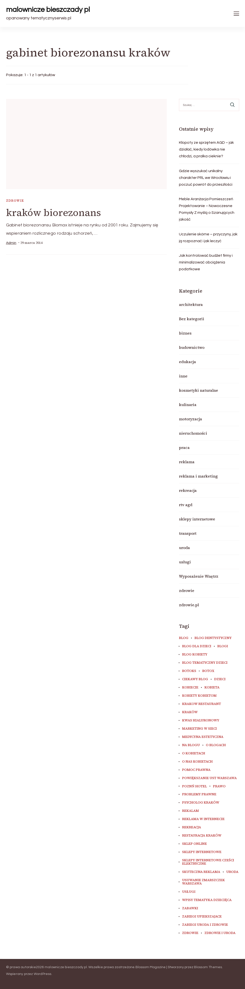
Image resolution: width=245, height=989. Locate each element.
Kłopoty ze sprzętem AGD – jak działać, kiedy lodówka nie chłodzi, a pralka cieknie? (206, 149)
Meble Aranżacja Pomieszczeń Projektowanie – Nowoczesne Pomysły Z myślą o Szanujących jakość (206, 209)
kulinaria (187, 404)
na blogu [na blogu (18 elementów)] (191, 745)
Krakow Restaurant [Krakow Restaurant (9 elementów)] (201, 704)
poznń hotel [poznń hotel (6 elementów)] (194, 786)
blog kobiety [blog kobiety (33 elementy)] (194, 654)
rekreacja (188, 490)
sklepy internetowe (197, 519)
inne (183, 376)
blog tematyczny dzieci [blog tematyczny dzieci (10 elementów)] (205, 662)
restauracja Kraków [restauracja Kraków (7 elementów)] (201, 835)
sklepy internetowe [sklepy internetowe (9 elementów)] (201, 852)
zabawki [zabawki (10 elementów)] (190, 908)
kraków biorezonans (53, 212)
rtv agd (185, 504)
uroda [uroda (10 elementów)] (232, 872)
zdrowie (15, 201)
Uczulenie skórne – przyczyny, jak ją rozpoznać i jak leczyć (208, 237)
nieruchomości (193, 433)
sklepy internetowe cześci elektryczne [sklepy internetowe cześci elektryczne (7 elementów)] (208, 862)
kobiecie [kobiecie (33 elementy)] (190, 687)
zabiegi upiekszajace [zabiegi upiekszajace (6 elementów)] (202, 916)
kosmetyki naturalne (198, 390)
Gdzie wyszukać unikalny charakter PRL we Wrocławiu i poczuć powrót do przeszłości (205, 177)
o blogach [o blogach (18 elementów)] (216, 745)
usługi (185, 562)
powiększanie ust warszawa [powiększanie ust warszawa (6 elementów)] (209, 778)
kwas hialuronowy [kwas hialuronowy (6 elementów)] (200, 720)
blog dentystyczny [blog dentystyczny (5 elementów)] (213, 638)
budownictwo (191, 347)
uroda (184, 547)
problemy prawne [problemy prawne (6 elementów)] (199, 794)
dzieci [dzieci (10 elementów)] (220, 679)
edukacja (187, 361)
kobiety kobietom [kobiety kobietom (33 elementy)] (199, 695)
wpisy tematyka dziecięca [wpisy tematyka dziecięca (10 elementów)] (207, 900)
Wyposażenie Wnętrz (198, 576)
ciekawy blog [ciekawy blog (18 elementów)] (195, 679)
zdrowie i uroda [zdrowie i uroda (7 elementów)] (220, 933)
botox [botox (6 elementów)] (208, 671)
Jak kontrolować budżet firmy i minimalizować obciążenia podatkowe (206, 262)
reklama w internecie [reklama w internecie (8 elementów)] (203, 819)
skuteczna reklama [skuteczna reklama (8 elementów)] (201, 872)
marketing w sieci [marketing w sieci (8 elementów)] (199, 728)
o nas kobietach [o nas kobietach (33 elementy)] (197, 761)
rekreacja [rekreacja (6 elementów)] (191, 827)
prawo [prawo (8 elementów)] (219, 786)
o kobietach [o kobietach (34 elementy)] (193, 753)
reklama (186, 461)
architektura (191, 304)
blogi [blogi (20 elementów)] (222, 646)
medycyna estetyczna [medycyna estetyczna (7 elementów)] (202, 737)
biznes (185, 333)
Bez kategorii (191, 318)
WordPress (42, 974)
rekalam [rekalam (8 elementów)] (190, 811)
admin (11, 243)
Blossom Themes (208, 967)
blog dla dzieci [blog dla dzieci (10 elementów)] (196, 646)
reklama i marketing (198, 476)
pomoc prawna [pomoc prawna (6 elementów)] (196, 770)
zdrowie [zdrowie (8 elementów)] (190, 933)
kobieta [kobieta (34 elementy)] (212, 687)
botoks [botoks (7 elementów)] (189, 671)
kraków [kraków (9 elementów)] (190, 712)
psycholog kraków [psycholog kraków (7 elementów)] (200, 802)
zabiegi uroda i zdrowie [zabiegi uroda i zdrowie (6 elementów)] (205, 924)
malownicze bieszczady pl (48, 9)
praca (184, 447)
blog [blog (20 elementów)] (183, 638)
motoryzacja (190, 419)
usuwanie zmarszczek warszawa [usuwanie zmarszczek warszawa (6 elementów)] (203, 881)
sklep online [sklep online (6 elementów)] (194, 843)
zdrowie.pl (189, 604)
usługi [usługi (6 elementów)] (188, 891)
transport (187, 533)
